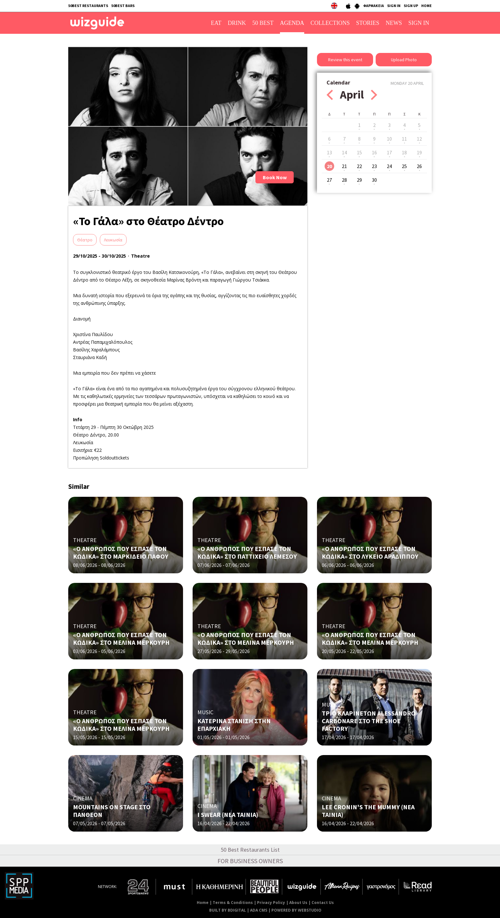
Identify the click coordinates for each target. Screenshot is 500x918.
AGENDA (292, 23)
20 (329, 166)
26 (419, 166)
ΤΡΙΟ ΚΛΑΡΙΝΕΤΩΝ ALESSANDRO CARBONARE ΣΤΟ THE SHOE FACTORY (368, 720)
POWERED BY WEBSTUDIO (296, 910)
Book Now (275, 177)
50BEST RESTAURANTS (88, 5)
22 (359, 166)
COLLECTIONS (330, 23)
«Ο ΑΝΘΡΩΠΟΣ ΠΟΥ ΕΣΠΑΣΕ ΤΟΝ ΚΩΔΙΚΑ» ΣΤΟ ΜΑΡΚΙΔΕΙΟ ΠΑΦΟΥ (120, 552)
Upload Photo (404, 59)
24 (389, 166)
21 (344, 166)
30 (374, 180)
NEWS (394, 23)
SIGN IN (394, 5)
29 (359, 180)
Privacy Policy (271, 902)
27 (329, 180)
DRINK (237, 23)
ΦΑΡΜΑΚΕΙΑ (373, 5)
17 (389, 152)
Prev (330, 95)
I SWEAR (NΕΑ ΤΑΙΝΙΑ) (227, 815)
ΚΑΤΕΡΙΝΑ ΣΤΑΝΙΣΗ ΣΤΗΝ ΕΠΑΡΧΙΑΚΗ (234, 724)
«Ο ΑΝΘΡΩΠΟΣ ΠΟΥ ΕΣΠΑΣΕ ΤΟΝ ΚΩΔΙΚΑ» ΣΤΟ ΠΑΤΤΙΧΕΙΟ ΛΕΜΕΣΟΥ (247, 552)
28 (344, 180)
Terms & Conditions (233, 902)
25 (404, 166)
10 (389, 139)
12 (419, 139)
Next (374, 95)
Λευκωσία (113, 240)
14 (344, 152)
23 (374, 166)
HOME (426, 5)
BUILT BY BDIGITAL (227, 910)
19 (419, 152)
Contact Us (323, 902)
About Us (298, 902)
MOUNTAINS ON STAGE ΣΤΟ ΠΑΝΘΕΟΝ (112, 811)
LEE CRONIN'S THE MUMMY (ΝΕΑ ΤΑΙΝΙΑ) (368, 811)
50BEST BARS (123, 5)
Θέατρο (84, 240)
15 (359, 152)
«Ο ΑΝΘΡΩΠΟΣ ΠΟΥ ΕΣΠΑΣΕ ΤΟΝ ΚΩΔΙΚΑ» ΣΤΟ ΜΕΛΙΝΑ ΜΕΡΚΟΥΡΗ (121, 638)
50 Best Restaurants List (250, 849)
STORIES (367, 23)
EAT (216, 23)
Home (203, 902)
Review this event (345, 59)
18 (404, 152)
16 (374, 152)
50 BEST (263, 23)
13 (329, 152)
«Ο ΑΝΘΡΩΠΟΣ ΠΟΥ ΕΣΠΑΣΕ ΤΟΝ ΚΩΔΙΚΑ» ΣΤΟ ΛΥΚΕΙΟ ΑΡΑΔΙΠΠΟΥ (370, 552)
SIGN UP (411, 5)
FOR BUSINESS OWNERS (250, 861)
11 (404, 139)
